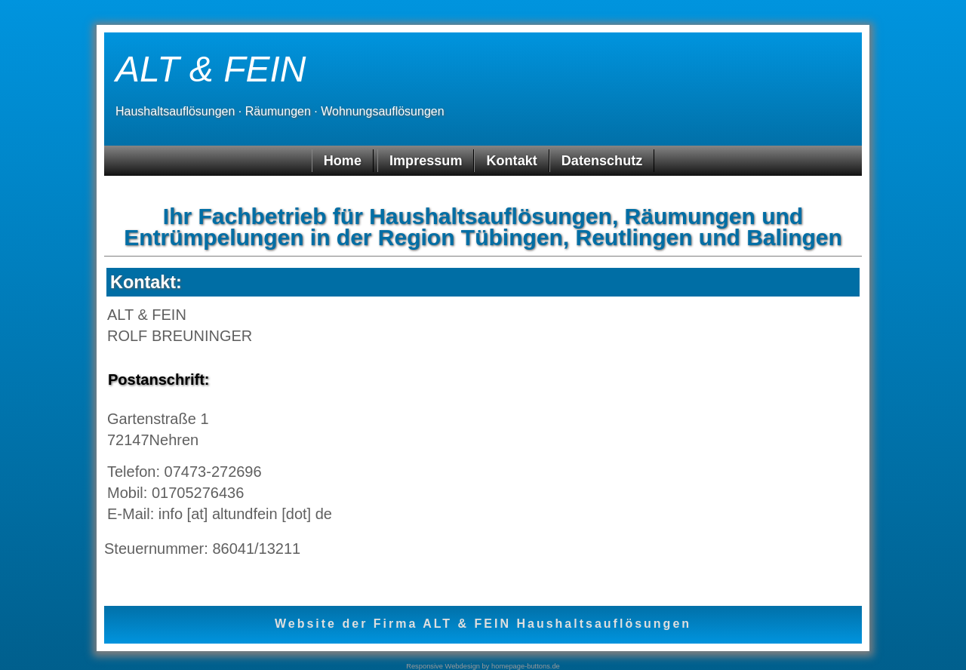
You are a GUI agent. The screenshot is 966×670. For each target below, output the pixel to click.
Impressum (425, 160)
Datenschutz (601, 160)
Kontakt (511, 160)
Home (342, 160)
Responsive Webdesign (443, 666)
